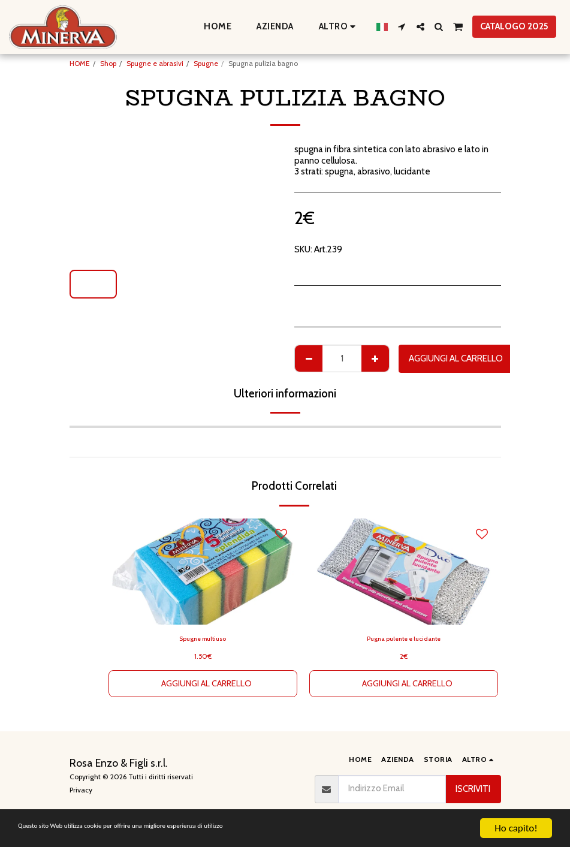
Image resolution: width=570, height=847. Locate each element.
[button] (402, 26)
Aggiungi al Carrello (456, 358)
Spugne (206, 63)
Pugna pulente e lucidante (403, 639)
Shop (108, 63)
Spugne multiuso (203, 639)
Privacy (81, 789)
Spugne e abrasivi (154, 63)
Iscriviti (473, 788)
